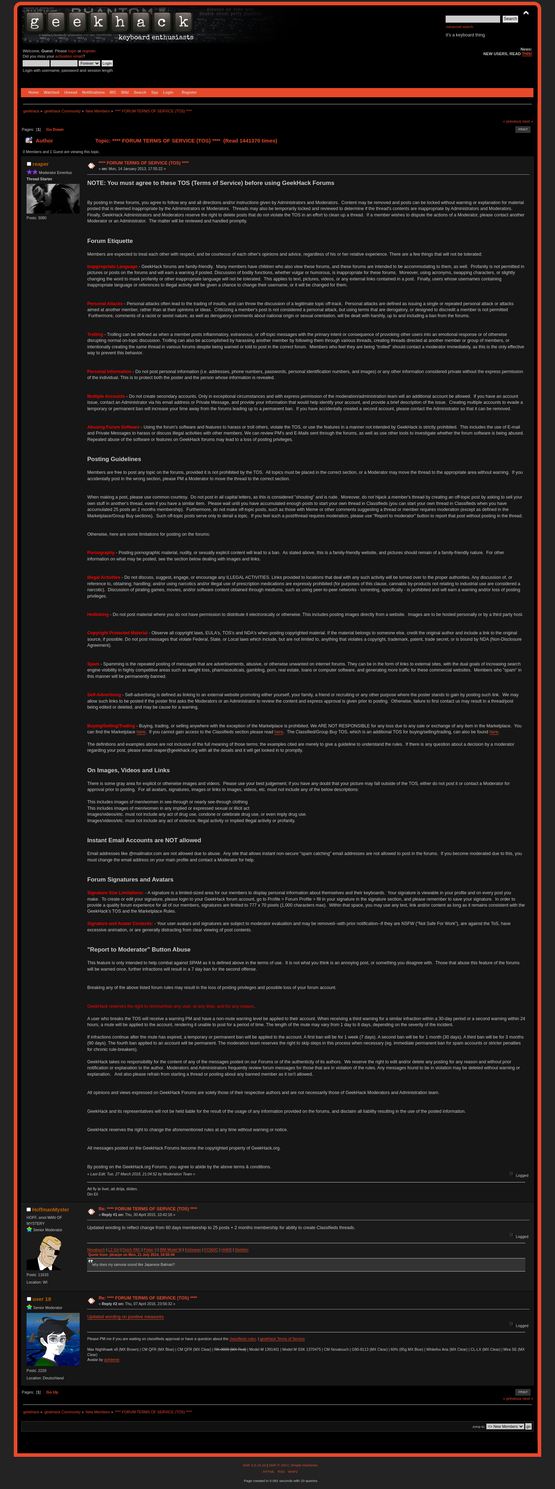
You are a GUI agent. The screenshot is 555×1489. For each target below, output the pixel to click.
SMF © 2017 (278, 1465)
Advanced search (459, 27)
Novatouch (96, 1249)
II (155, 1249)
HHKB (226, 1249)
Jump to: (478, 1427)
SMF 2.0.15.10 (255, 1465)
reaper (41, 164)
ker (151, 1249)
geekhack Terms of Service (282, 1339)
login (72, 51)
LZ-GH (114, 1249)
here (141, 731)
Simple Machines (304, 1465)
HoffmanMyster (50, 1209)
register (88, 51)
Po (146, 1249)
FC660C (211, 1249)
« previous (512, 121)
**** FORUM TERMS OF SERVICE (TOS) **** (144, 163)
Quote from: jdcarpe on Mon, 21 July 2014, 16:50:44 (131, 1255)
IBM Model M (171, 1249)
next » (527, 121)
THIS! (527, 54)
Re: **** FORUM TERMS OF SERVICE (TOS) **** (148, 1208)
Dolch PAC (131, 1249)
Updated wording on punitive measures (125, 1316)
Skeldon (241, 1249)
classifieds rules (242, 1339)
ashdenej (111, 1359)
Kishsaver (193, 1249)
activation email (68, 56)
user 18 (42, 1299)
